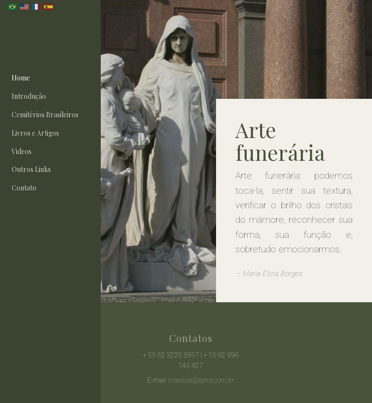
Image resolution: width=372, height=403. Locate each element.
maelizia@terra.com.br (201, 380)
